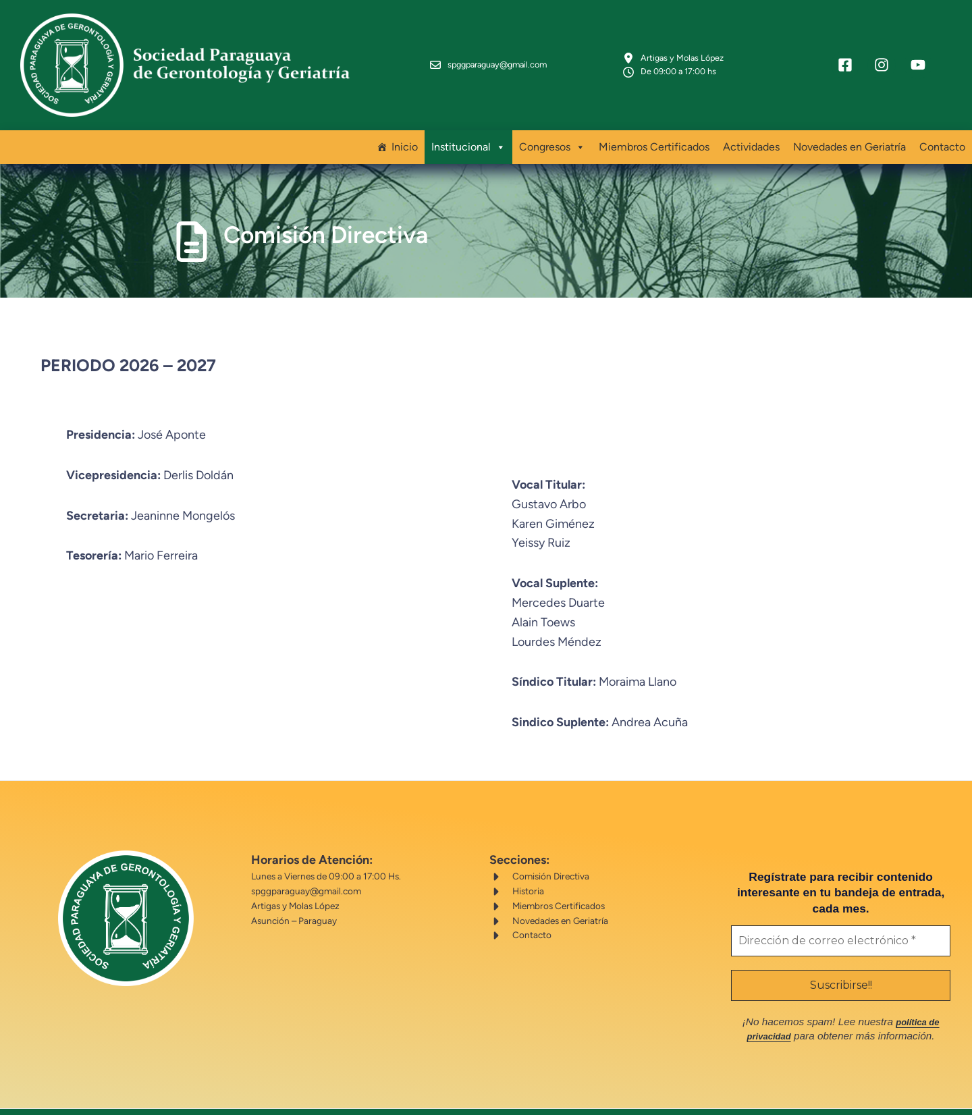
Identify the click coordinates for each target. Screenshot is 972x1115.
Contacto (942, 129)
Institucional (468, 129)
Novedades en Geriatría (849, 129)
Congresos (552, 129)
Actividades (751, 129)
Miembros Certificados (654, 129)
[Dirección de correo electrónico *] (822, 907)
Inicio (405, 129)
